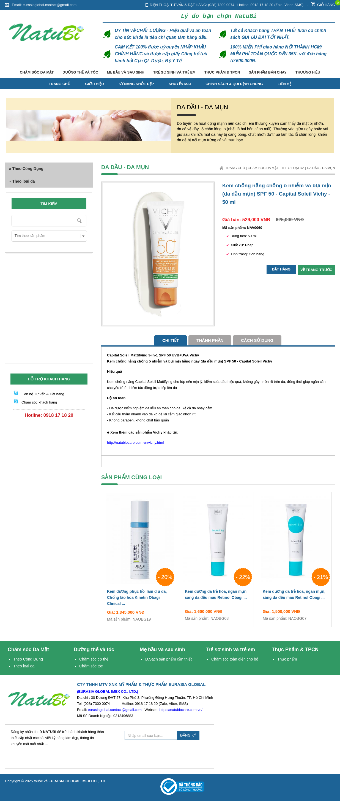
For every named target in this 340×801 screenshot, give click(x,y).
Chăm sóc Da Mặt (37, 72)
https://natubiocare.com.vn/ (180, 710)
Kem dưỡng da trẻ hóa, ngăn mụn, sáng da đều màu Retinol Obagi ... (218, 595)
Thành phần (209, 340)
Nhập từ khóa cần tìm (79, 220)
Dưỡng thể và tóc (80, 72)
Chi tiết (170, 340)
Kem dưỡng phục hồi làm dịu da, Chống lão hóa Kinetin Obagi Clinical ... (140, 598)
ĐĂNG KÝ (188, 735)
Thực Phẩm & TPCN (222, 72)
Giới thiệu (94, 84)
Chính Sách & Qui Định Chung (234, 84)
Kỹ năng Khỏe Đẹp (136, 84)
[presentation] (166, 753)
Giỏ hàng (323, 3)
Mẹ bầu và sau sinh (125, 72)
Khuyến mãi (180, 84)
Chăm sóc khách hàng (39, 402)
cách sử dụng (257, 340)
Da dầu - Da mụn (321, 168)
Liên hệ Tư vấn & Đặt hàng (42, 394)
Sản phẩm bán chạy (267, 72)
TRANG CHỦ (59, 84)
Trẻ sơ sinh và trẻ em (174, 72)
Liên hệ (284, 84)
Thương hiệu (307, 72)
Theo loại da (292, 168)
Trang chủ (235, 168)
